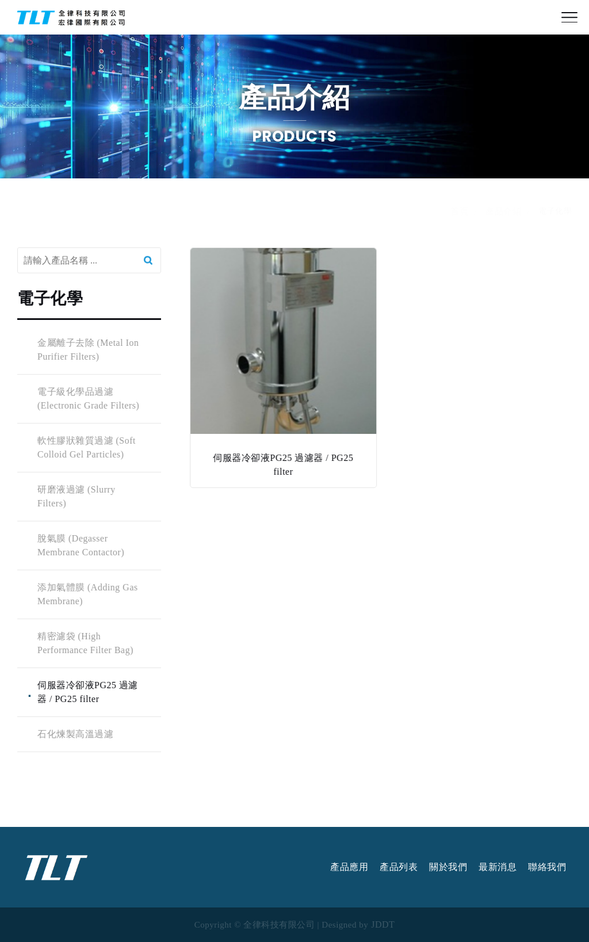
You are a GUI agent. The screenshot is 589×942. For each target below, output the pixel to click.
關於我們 (448, 867)
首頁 (459, 222)
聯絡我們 (547, 867)
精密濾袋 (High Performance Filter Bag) (85, 643)
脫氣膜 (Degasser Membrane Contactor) (80, 545)
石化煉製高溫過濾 (75, 734)
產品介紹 (503, 222)
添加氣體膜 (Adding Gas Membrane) (87, 594)
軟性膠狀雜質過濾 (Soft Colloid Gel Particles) (86, 447)
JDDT (383, 924)
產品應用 (349, 867)
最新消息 (498, 867)
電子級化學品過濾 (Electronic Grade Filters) (88, 398)
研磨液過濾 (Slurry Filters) (76, 496)
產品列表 (399, 867)
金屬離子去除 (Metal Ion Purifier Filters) (87, 349)
